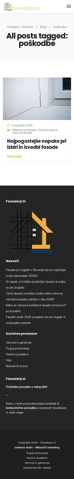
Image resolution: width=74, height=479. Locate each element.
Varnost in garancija (18, 342)
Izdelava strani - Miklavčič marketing (37, 447)
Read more (14, 156)
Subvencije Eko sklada (37, 467)
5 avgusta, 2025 (22, 125)
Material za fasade (24, 130)
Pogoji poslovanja (17, 348)
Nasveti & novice (17, 366)
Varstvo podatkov (17, 354)
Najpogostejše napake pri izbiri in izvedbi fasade (37, 144)
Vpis (9, 360)
